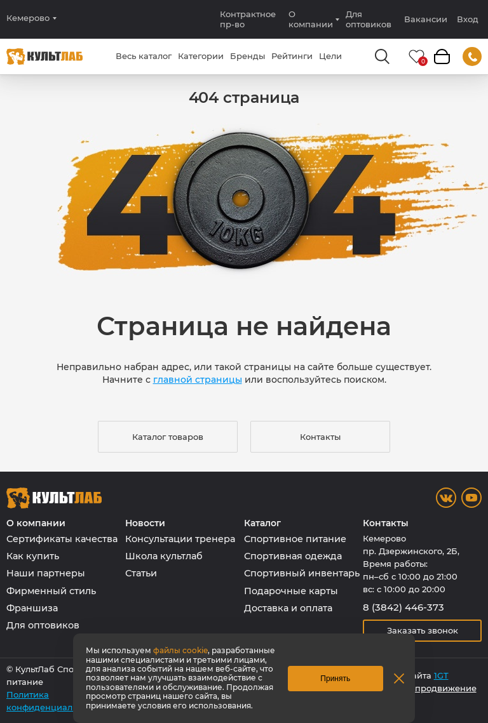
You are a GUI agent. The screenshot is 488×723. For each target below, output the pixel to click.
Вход (467, 19)
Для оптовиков (368, 19)
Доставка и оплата (288, 608)
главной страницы (197, 379)
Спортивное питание (295, 539)
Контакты (320, 437)
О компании (310, 19)
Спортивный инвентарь (302, 573)
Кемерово (28, 18)
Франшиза (32, 608)
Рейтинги (292, 56)
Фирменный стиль (51, 591)
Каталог (262, 523)
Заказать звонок (422, 630)
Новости (145, 523)
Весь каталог (144, 56)
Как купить (32, 556)
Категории (201, 56)
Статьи (141, 573)
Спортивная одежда (293, 556)
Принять (335, 678)
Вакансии (425, 19)
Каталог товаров (167, 437)
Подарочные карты (291, 591)
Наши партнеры (45, 573)
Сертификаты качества (62, 539)
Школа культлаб (164, 556)
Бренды (247, 56)
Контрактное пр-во (248, 19)
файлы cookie (180, 650)
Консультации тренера (180, 539)
